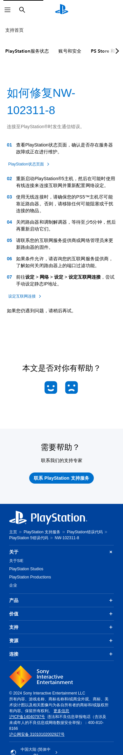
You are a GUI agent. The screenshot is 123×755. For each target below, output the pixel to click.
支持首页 (14, 30)
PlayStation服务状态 (27, 51)
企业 (13, 585)
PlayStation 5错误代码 (28, 538)
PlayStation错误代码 (85, 532)
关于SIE (16, 560)
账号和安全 (69, 51)
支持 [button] (61, 627)
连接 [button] (61, 654)
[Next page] (116, 51)
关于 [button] (61, 552)
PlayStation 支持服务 (42, 532)
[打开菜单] (7, 10)
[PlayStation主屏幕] (61, 10)
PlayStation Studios (26, 569)
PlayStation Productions (30, 577)
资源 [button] (61, 640)
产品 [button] (61, 600)
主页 (13, 532)
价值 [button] (61, 614)
